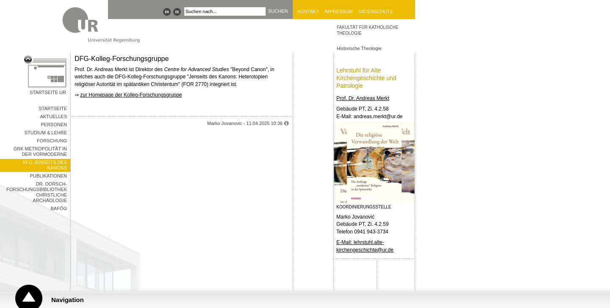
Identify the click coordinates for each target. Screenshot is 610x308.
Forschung (52, 140)
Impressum (338, 11)
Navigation (67, 299)
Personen (54, 124)
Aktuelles (53, 116)
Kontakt (308, 11)
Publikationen (48, 175)
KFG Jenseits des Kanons (45, 165)
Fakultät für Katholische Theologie (368, 30)
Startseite (53, 108)
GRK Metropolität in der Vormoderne (40, 151)
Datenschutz (375, 11)
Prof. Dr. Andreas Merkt (362, 98)
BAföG (58, 208)
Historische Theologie (359, 48)
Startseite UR (48, 92)
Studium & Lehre (46, 132)
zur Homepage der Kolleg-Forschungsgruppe (131, 95)
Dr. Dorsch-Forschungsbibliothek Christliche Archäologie (36, 192)
